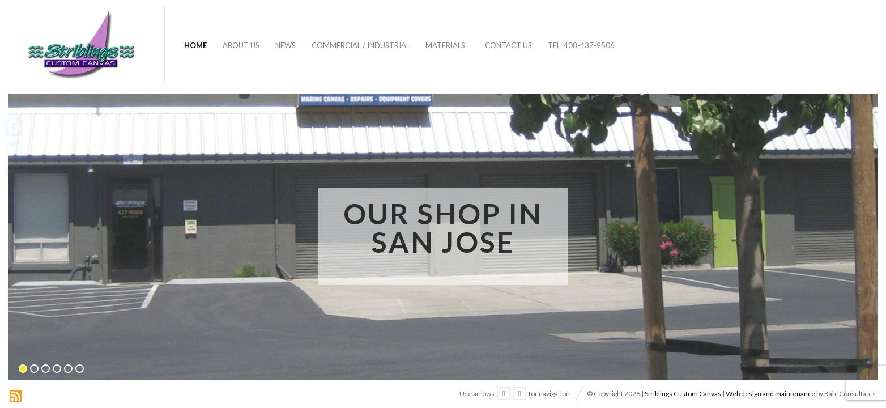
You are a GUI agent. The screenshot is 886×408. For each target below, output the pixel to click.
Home (195, 45)
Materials (445, 45)
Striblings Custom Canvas (683, 393)
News (285, 45)
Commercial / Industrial (361, 45)
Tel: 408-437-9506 (581, 45)
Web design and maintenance (770, 393)
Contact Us (508, 45)
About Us (241, 45)
